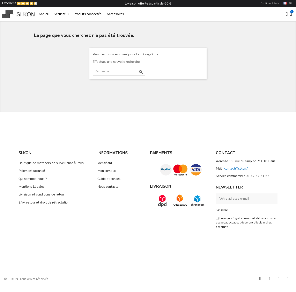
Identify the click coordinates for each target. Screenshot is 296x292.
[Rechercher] (119, 71)
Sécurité (61, 14)
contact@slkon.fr (236, 168)
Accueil (43, 14)
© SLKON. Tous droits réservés (26, 279)
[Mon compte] (287, 14)
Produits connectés (88, 14)
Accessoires (115, 14)
